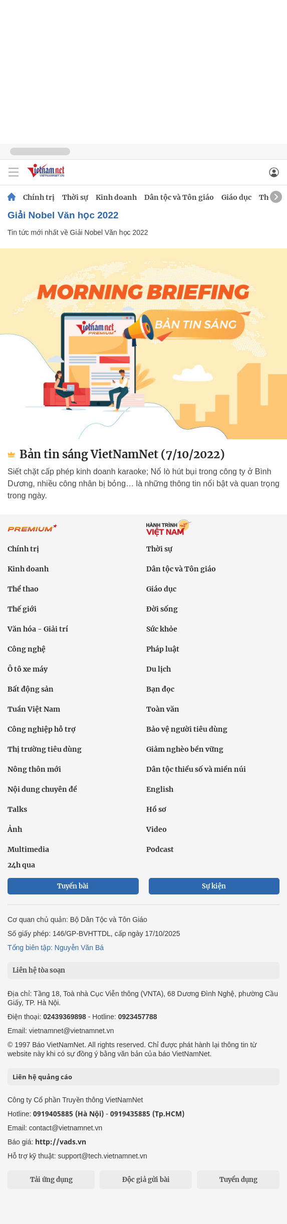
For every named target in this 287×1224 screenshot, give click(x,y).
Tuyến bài (73, 886)
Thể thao (23, 588)
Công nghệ (27, 649)
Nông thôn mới (34, 769)
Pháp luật (162, 649)
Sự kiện (214, 886)
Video (156, 829)
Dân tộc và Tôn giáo (179, 197)
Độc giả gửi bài (146, 1179)
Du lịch (158, 669)
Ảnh (15, 829)
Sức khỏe (161, 629)
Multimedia (28, 849)
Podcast (160, 849)
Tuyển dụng (238, 1179)
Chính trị (39, 197)
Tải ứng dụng (51, 1179)
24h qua (21, 864)
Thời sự (75, 197)
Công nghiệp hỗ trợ (42, 729)
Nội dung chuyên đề (42, 789)
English (159, 789)
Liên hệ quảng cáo (42, 1076)
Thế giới (22, 609)
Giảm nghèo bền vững (184, 749)
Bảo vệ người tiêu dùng (186, 729)
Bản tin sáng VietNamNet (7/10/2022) (116, 454)
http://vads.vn (60, 1141)
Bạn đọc (160, 689)
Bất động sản (31, 689)
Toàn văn (162, 709)
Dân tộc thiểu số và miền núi (196, 769)
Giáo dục (236, 197)
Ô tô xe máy (28, 669)
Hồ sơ (156, 809)
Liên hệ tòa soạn (39, 970)
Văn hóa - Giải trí (38, 629)
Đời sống (162, 609)
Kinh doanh (116, 197)
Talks (17, 809)
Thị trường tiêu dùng (45, 749)
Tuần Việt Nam (34, 709)
